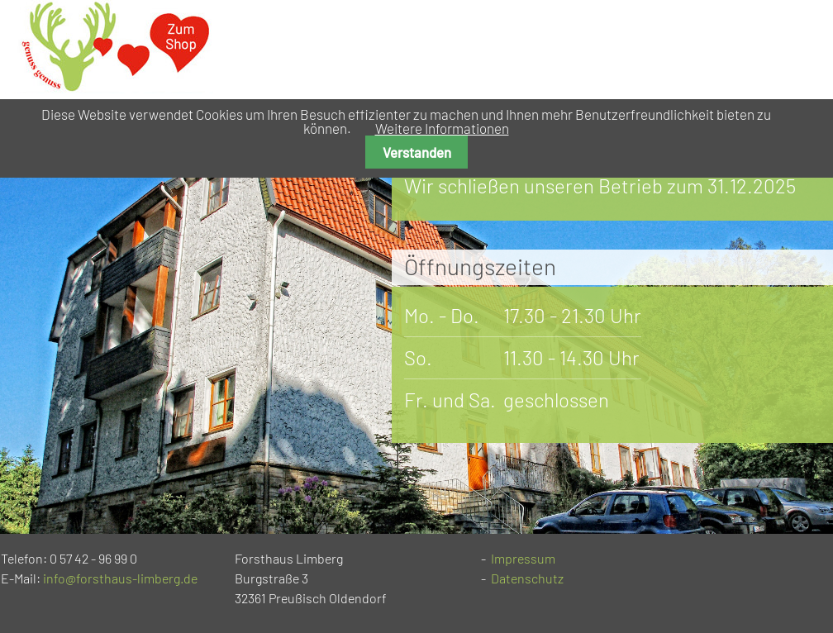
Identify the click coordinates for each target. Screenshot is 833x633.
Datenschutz (527, 578)
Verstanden (417, 152)
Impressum (523, 558)
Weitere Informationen (442, 128)
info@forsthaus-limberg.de (120, 578)
